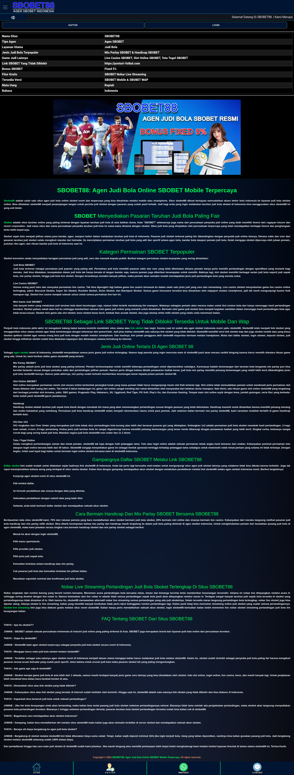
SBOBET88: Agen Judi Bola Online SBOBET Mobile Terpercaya (145, 757)
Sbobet (8, 222)
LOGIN (216, 25)
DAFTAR (72, 25)
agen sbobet (21, 352)
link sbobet (136, 328)
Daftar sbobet (12, 465)
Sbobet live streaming (17, 607)
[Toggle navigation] (5, 7)
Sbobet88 (9, 200)
